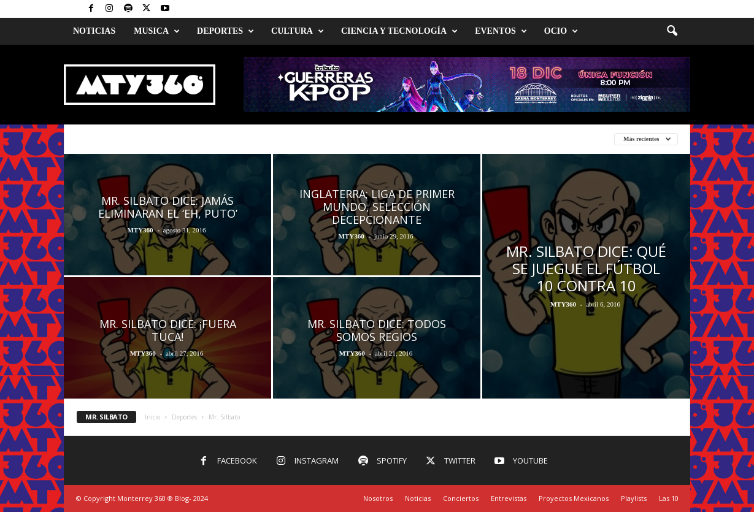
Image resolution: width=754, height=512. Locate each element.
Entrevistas (508, 498)
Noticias (94, 31)
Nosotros (378, 498)
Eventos (501, 31)
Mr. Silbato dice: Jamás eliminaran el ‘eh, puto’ (167, 207)
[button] (671, 31)
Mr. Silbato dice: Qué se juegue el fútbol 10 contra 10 (586, 268)
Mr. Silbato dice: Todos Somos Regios (376, 330)
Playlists (634, 498)
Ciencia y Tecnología (399, 31)
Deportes (225, 31)
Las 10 (669, 498)
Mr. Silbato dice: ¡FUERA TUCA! (167, 330)
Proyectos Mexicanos (574, 498)
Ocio (561, 31)
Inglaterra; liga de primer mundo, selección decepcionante (377, 206)
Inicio (152, 417)
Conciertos (461, 498)
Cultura (297, 31)
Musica (157, 31)
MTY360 (140, 230)
